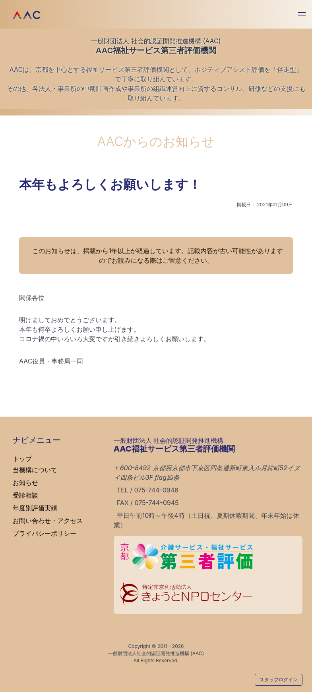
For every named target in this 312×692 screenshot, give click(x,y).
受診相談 (25, 495)
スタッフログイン (279, 679)
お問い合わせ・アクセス (48, 521)
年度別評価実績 (35, 508)
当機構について (35, 470)
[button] (302, 15)
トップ (22, 459)
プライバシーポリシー (44, 533)
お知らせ (25, 482)
